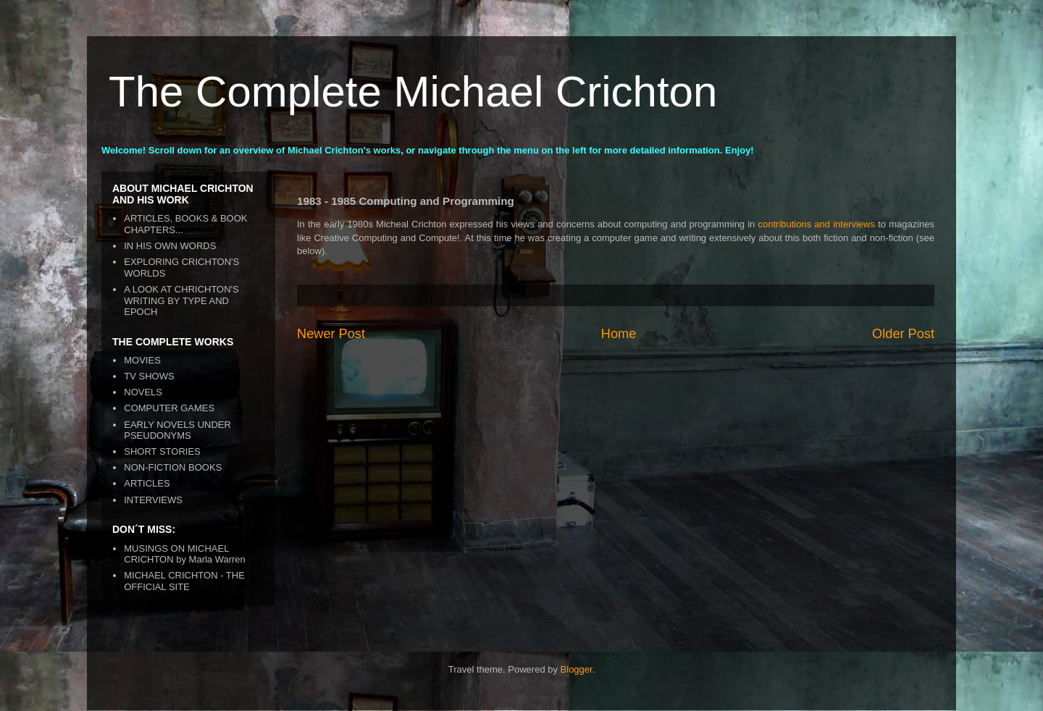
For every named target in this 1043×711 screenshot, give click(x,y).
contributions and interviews (817, 224)
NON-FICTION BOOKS (173, 467)
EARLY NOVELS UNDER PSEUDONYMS (177, 430)
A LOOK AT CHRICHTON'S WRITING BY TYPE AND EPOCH (181, 300)
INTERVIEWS (153, 500)
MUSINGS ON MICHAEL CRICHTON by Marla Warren (185, 554)
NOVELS (143, 392)
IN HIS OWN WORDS (170, 245)
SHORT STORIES (162, 451)
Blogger (576, 669)
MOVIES (142, 360)
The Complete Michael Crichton (413, 91)
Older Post (903, 334)
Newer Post (331, 334)
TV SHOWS (149, 376)
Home (619, 334)
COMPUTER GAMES (169, 408)
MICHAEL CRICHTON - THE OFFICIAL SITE (184, 581)
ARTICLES (146, 483)
